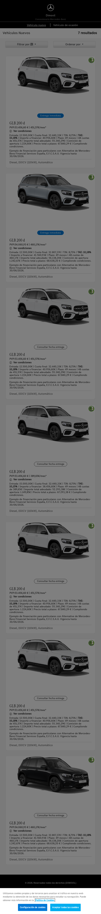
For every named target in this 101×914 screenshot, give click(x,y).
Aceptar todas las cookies (65, 909)
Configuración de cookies (32, 909)
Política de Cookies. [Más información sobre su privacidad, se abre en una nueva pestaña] (45, 902)
